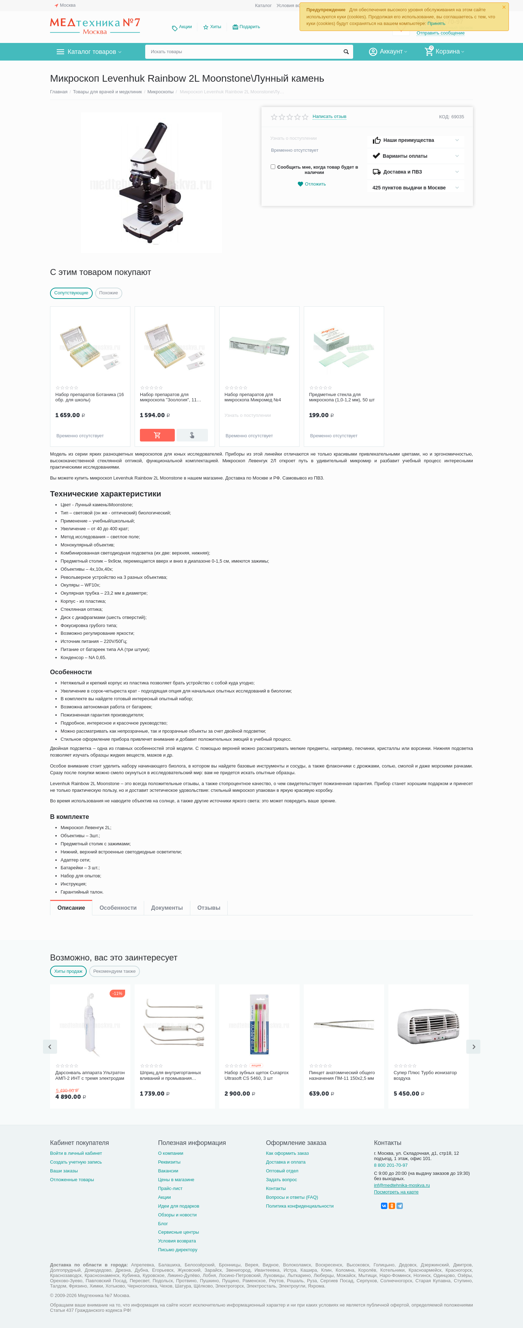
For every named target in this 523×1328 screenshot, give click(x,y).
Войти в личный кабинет (76, 1151)
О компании (170, 1151)
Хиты (215, 26)
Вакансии (168, 1169)
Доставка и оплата (286, 1160)
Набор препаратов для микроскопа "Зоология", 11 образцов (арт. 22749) (168, 397)
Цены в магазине (176, 1178)
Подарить (250, 26)
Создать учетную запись (76, 1160)
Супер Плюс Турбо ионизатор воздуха (425, 1074)
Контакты (276, 1187)
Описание (71, 460)
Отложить (311, 184)
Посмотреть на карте (396, 1190)
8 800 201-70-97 (391, 1163)
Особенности (117, 460)
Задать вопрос (281, 1178)
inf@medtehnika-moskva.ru (402, 1183)
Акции (185, 26)
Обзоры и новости (177, 1213)
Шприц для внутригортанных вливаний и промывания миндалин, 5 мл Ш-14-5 (170, 1074)
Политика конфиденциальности (300, 1204)
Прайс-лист (170, 1187)
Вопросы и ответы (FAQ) (292, 1195)
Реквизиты (169, 1160)
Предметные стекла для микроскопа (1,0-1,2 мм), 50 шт (342, 397)
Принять (436, 23)
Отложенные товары (72, 1178)
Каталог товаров (92, 52)
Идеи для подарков (178, 1204)
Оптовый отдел (282, 1169)
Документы (167, 460)
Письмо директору (177, 1248)
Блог (163, 1222)
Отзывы (208, 460)
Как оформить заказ (287, 1151)
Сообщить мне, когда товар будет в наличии (314, 169)
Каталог (263, 5)
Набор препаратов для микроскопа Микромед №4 (252, 397)
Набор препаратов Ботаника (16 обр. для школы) (89, 397)
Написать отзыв (329, 116)
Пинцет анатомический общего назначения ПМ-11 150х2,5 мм (342, 1074)
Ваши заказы (64, 1169)
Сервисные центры (178, 1230)
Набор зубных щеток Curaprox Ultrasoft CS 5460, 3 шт (256, 1074)
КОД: (444, 116)
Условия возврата (296, 5)
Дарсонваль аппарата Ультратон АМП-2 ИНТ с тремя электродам (90, 1074)
